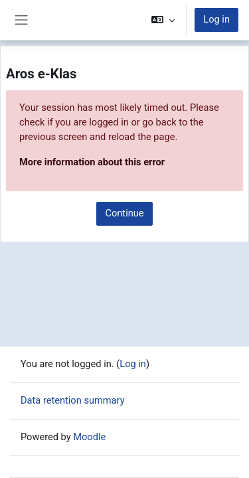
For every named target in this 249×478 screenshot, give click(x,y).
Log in (216, 19)
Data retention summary (73, 400)
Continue (124, 213)
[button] (163, 20)
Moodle (89, 437)
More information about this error (92, 162)
